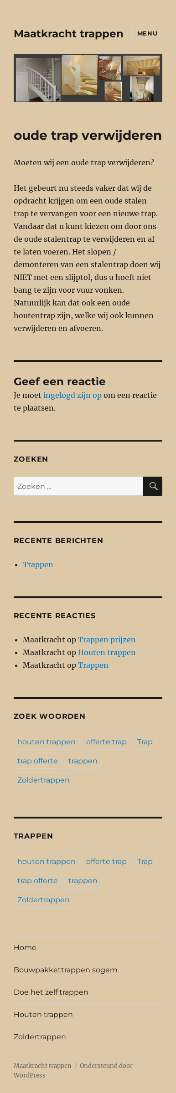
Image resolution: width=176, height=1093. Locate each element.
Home (25, 947)
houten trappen (46, 741)
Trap (145, 741)
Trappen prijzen (107, 639)
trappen (83, 761)
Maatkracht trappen (69, 33)
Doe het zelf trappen (51, 992)
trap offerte (37, 761)
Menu (147, 33)
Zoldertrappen (43, 780)
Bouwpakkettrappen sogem (66, 970)
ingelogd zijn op (72, 395)
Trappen (38, 564)
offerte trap (106, 741)
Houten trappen (107, 652)
